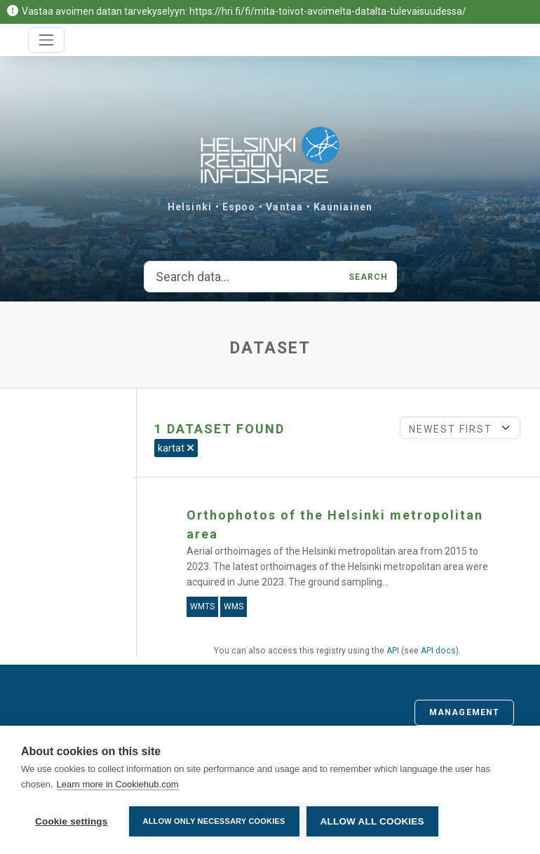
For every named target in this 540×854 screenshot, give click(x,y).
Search (369, 277)
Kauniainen (342, 206)
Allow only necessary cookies (214, 821)
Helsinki (190, 206)
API (392, 651)
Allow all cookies (372, 821)
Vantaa (284, 206)
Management (464, 712)
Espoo (239, 206)
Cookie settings (71, 821)
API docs (438, 651)
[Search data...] (242, 277)
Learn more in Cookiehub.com (118, 784)
